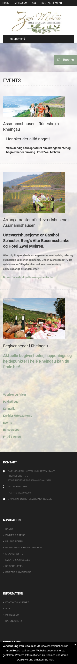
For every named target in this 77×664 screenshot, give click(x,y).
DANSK (9, 529)
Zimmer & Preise (15, 535)
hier (51, 659)
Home (5, 3)
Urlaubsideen (14, 541)
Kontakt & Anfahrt (53, 3)
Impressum (20, 3)
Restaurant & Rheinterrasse (24, 547)
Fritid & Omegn (12, 436)
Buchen (68, 60)
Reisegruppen (14, 566)
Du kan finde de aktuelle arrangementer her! (29, 277)
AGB (34, 3)
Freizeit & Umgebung (18, 572)
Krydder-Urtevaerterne (17, 415)
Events (7, 422)
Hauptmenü (15, 38)
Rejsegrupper (12, 429)
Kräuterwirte (14, 553)
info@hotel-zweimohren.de (34, 499)
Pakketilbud (10, 401)
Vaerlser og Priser (14, 394)
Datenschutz (13, 621)
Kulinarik (9, 408)
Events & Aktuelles (17, 560)
